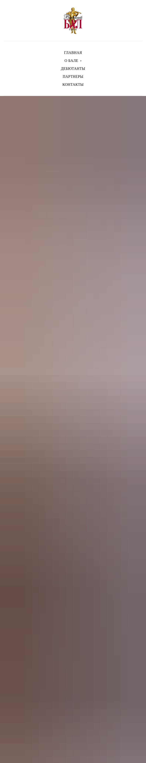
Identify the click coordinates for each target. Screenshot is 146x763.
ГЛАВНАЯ (73, 53)
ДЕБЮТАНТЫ (73, 69)
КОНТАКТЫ (72, 84)
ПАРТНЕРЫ (73, 76)
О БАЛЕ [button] (72, 61)
